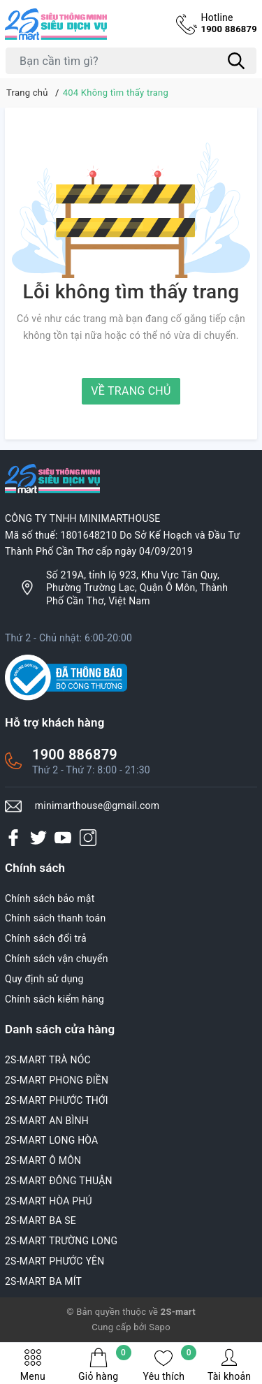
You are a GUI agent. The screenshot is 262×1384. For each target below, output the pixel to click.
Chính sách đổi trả (46, 938)
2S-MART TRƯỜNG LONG (61, 1240)
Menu (32, 1365)
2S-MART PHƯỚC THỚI (56, 1100)
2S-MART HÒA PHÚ (48, 1201)
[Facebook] (13, 837)
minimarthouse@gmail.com (97, 805)
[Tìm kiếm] (236, 60)
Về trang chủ (130, 391)
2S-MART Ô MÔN (43, 1160)
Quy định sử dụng (44, 978)
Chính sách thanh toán (55, 918)
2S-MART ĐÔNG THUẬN (58, 1180)
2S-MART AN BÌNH (47, 1120)
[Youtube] (62, 837)
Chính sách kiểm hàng (54, 999)
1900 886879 (229, 22)
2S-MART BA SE (40, 1220)
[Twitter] (38, 837)
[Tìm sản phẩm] (131, 61)
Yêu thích (170, 1365)
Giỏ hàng (104, 1365)
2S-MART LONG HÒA (52, 1140)
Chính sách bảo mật (49, 898)
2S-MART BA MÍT (43, 1281)
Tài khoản (229, 1365)
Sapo (159, 1327)
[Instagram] (88, 837)
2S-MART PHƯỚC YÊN (55, 1261)
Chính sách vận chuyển (56, 958)
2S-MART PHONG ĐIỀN (56, 1080)
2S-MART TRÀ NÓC (48, 1059)
